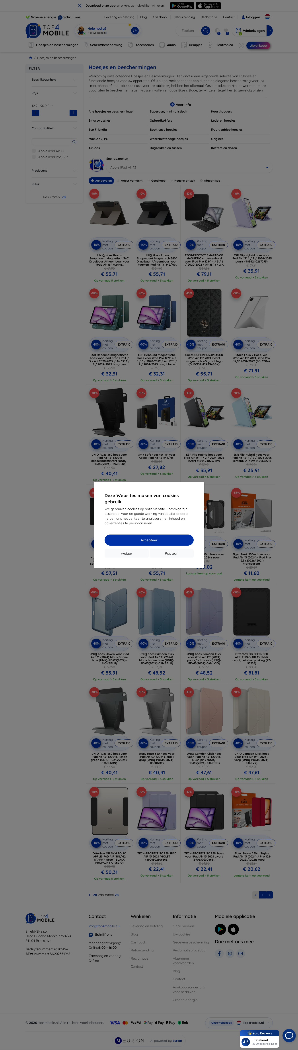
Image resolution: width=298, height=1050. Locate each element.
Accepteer (149, 540)
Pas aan (171, 553)
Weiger (126, 553)
